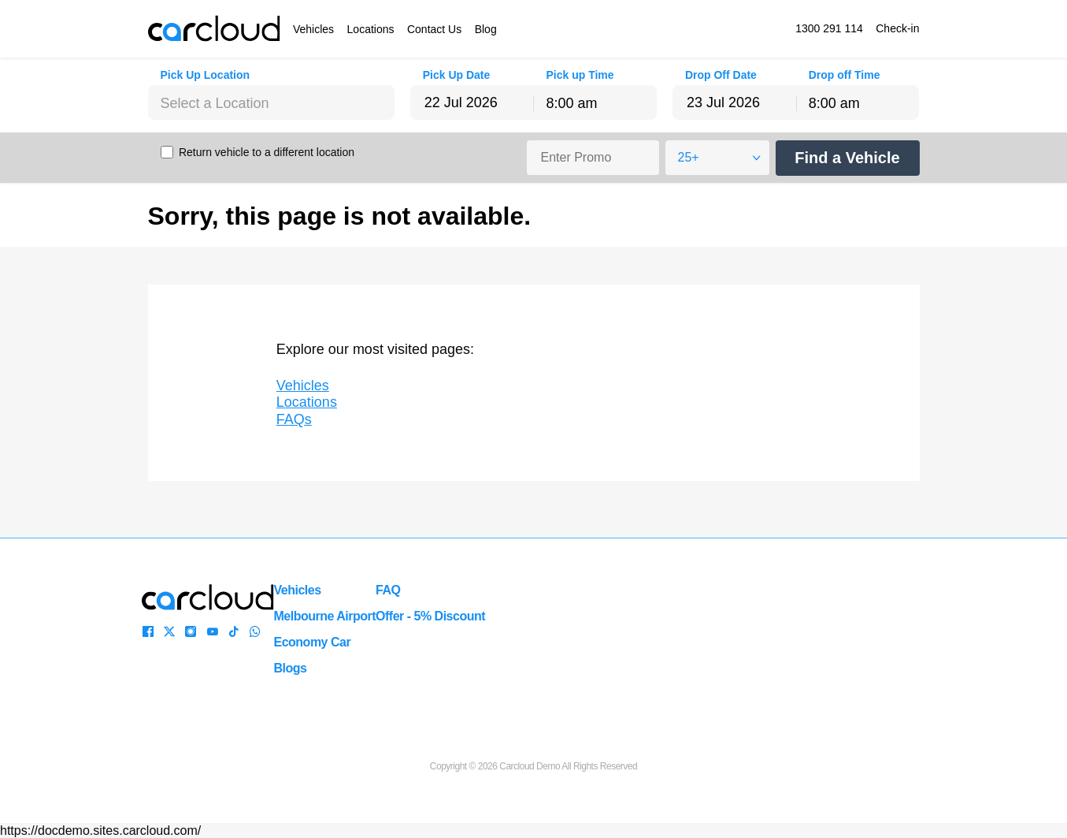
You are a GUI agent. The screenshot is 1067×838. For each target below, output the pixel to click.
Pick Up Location (205, 75)
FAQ (388, 590)
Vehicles (313, 29)
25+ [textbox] (688, 157)
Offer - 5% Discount (430, 616)
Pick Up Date (457, 75)
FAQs (294, 419)
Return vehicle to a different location (266, 152)
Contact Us (434, 29)
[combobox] (271, 102)
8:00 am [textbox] (571, 103)
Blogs (290, 668)
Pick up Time (579, 75)
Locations (371, 29)
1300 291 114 (829, 28)
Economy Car (312, 642)
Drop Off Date (721, 75)
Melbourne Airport (325, 616)
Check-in (897, 28)
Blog (486, 29)
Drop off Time (844, 75)
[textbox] (271, 103)
